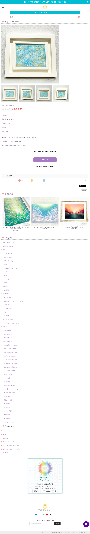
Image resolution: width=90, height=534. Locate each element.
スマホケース (8, 308)
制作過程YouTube (8, 246)
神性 (5, 283)
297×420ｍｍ (8, 337)
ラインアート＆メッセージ (11, 323)
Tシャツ (6, 312)
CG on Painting (8, 261)
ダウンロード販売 (8, 319)
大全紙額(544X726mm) (10, 345)
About (5, 431)
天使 (5, 272)
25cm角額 (7, 396)
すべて (8, 180)
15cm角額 (7, 381)
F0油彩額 (7, 403)
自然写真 (6, 315)
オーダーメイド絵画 (8, 242)
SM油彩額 (7, 407)
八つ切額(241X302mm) (10, 359)
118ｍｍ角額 (8, 411)
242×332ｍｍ (8, 334)
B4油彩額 (7, 414)
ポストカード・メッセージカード (13, 301)
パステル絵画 (8, 257)
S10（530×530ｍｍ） (10, 422)
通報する (84, 190)
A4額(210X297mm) (9, 374)
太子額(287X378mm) (10, 356)
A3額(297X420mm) (9, 370)
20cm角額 (7, 378)
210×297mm (7, 330)
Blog (4, 434)
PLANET (5, 293)
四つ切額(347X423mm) (10, 352)
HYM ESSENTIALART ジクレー (12, 268)
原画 (4, 250)
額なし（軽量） (8, 400)
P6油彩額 (7, 418)
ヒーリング (7, 279)
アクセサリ (7, 304)
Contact (5, 438)
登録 (57, 523)
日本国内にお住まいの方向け (45, 166)
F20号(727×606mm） (10, 392)
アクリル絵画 (8, 253)
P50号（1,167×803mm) (11, 389)
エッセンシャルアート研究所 (12, 449)
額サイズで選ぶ (7, 341)
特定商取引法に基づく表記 (11, 445)
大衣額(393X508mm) (10, 348)
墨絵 (5, 264)
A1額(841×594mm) (9, 385)
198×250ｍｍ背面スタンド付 (12, 367)
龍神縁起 (5, 286)
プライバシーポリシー (10, 442)
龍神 (5, 275)
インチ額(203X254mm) (10, 363)
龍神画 (5, 326)
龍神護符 (6, 290)
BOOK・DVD (8, 297)
